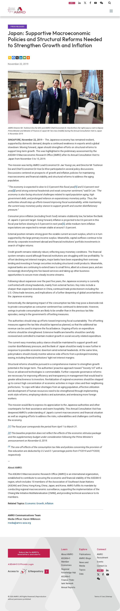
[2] (9, 433)
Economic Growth (34, 503)
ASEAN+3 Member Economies (66, 561)
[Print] (28, 57)
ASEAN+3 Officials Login (21, 564)
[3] (63, 223)
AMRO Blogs (85, 558)
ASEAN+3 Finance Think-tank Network (68, 580)
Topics (82, 570)
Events (100, 561)
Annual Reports (68, 587)
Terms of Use (99, 597)
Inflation (49, 503)
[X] (17, 57)
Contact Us (102, 566)
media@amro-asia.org (19, 522)
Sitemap (109, 597)
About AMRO (67, 554)
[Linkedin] (20, 57)
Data (81, 574)
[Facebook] (13, 57)
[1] (9, 426)
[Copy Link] (9, 57)
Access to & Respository (28, 571)
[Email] (24, 57)
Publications (85, 554)
